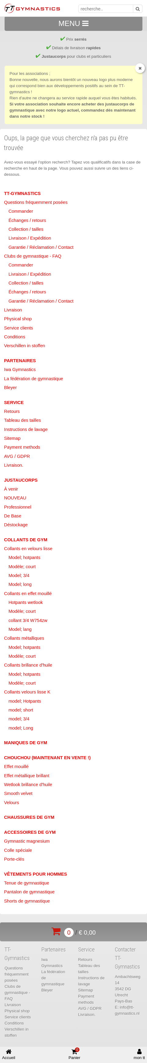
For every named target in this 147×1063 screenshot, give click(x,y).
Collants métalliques (24, 638)
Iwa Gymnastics (19, 369)
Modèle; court (22, 566)
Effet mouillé (16, 766)
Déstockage (16, 524)
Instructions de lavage (26, 429)
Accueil (8, 1054)
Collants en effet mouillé (28, 593)
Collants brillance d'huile (28, 665)
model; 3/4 (19, 718)
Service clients (18, 328)
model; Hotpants (25, 701)
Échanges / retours (27, 220)
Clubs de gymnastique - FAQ (32, 256)
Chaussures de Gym (29, 817)
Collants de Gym (25, 539)
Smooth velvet (18, 793)
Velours (11, 802)
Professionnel (17, 507)
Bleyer (10, 387)
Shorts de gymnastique (27, 901)
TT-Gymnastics (22, 193)
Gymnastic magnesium (27, 841)
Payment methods (22, 447)
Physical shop (17, 318)
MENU (73, 23)
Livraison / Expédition (30, 238)
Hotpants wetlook (26, 602)
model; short (21, 710)
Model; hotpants (24, 557)
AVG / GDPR (17, 456)
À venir (11, 489)
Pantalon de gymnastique (29, 891)
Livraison (13, 309)
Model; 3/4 (19, 575)
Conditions (14, 336)
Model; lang (20, 629)
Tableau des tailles (22, 420)
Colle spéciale (18, 850)
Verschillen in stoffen (24, 345)
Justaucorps (21, 480)
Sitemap (12, 438)
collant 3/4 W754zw (28, 620)
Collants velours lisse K (27, 692)
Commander (21, 211)
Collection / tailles (26, 229)
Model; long (20, 584)
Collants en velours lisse (28, 548)
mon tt (139, 1054)
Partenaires (20, 360)
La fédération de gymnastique (33, 378)
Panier (74, 1053)
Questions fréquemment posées (36, 202)
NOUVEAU (15, 497)
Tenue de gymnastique (26, 883)
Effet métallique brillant (26, 775)
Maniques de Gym (25, 742)
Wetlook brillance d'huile (28, 784)
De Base (12, 515)
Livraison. (13, 465)
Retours (12, 411)
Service (14, 402)
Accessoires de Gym (30, 832)
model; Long (21, 728)
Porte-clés (14, 859)
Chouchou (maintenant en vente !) (47, 757)
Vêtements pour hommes (35, 874)
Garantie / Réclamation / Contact (41, 247)
